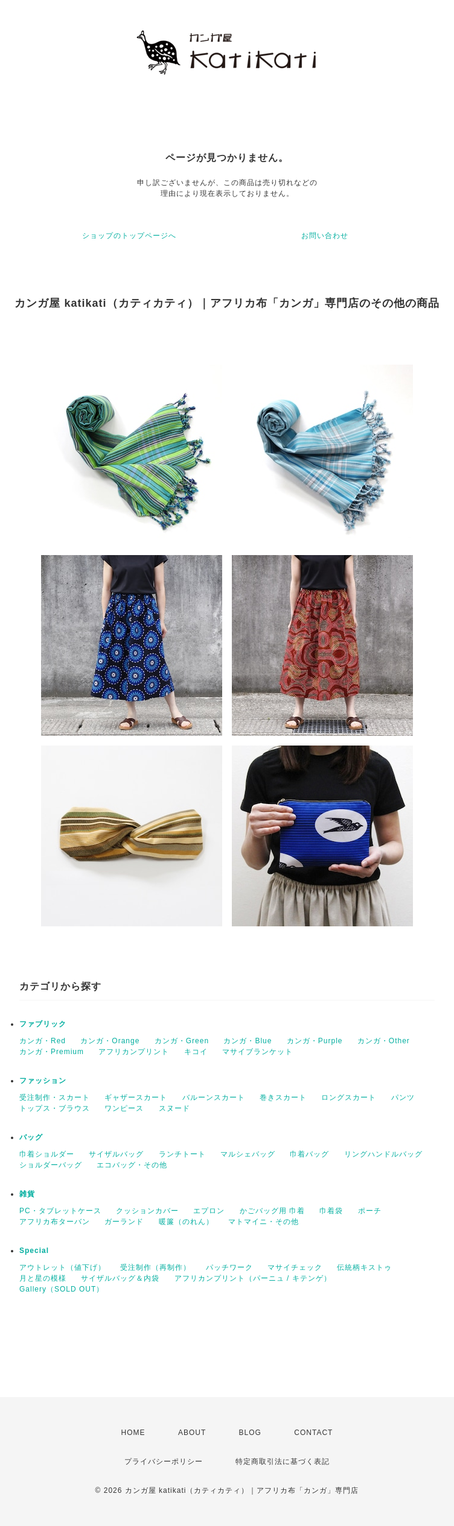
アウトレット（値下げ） (62, 1267)
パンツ (403, 1097)
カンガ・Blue (247, 1041)
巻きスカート (283, 1097)
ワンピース (124, 1108)
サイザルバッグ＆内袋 (120, 1278)
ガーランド (124, 1221)
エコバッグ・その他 (132, 1165)
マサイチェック (294, 1267)
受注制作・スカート (54, 1097)
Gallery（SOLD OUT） (61, 1289)
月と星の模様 (42, 1278)
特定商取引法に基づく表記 (282, 1461)
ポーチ (370, 1211)
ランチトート (182, 1154)
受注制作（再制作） (155, 1267)
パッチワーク (229, 1267)
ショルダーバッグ (50, 1165)
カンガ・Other (383, 1041)
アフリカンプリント (133, 1051)
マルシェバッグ (247, 1154)
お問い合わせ (324, 235)
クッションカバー (147, 1211)
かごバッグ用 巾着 (272, 1211)
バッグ (31, 1137)
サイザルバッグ (116, 1154)
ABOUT (192, 1432)
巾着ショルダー (46, 1154)
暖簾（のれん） (186, 1221)
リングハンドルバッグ (383, 1154)
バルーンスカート (213, 1097)
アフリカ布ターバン (54, 1221)
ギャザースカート (135, 1097)
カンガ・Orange (109, 1041)
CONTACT (313, 1432)
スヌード (174, 1108)
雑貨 (27, 1194)
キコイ (196, 1051)
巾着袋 (331, 1211)
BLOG (250, 1432)
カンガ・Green (182, 1041)
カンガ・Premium (51, 1051)
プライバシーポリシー (163, 1461)
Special (34, 1250)
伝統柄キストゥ (364, 1267)
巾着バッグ (309, 1154)
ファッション (42, 1080)
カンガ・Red (42, 1041)
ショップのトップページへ (129, 235)
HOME (133, 1432)
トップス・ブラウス (54, 1108)
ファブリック (42, 1024)
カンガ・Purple (315, 1041)
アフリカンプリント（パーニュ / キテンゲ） (252, 1278)
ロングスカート (348, 1097)
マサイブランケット (257, 1051)
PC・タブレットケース (60, 1211)
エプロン (209, 1211)
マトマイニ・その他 (263, 1221)
